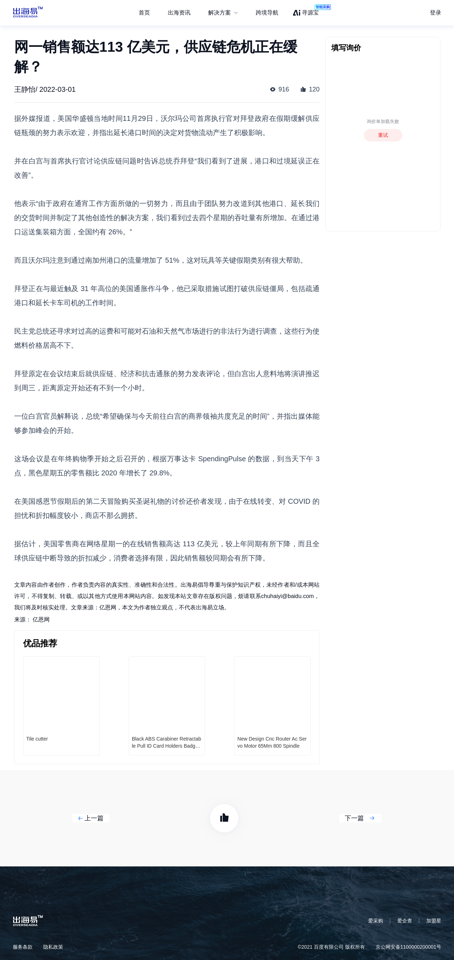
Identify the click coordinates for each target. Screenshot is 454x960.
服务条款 (23, 947)
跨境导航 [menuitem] (267, 13)
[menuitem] (223, 12)
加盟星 (433, 920)
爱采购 (375, 920)
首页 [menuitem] (144, 13)
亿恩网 (41, 619)
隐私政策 (53, 947)
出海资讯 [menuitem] (179, 13)
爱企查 (404, 920)
